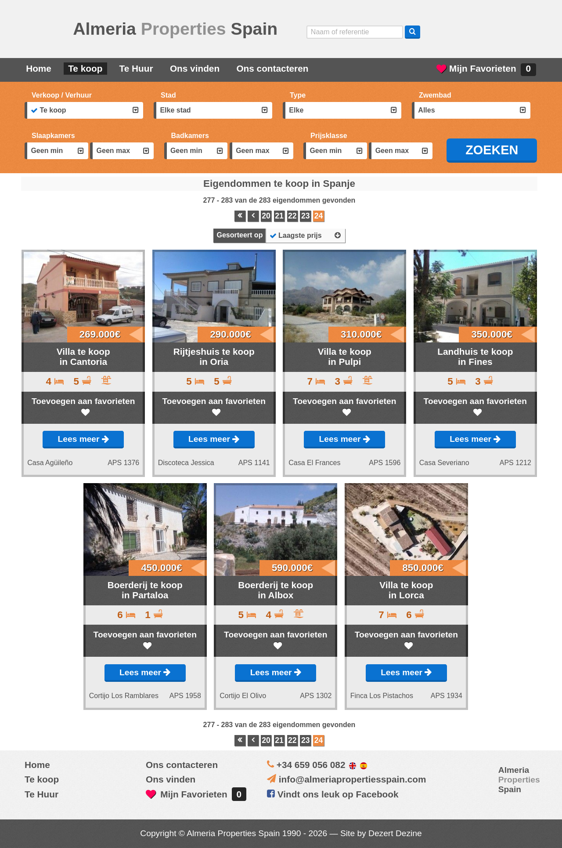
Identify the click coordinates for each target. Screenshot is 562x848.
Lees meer (83, 439)
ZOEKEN (491, 150)
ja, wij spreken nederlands (497, 31)
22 (292, 215)
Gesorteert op (239, 235)
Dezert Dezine (395, 833)
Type (298, 95)
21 (279, 215)
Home (38, 68)
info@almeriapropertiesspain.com (352, 779)
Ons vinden (195, 68)
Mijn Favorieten (486, 69)
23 (305, 215)
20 (266, 215)
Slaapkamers (53, 135)
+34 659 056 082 (311, 765)
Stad (168, 95)
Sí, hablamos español (472, 31)
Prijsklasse (328, 135)
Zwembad (435, 95)
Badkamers (190, 135)
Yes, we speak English (447, 31)
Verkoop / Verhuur (62, 95)
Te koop (85, 68)
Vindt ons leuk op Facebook (333, 794)
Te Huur (136, 68)
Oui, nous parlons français (521, 31)
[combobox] (84, 110)
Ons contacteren (272, 68)
